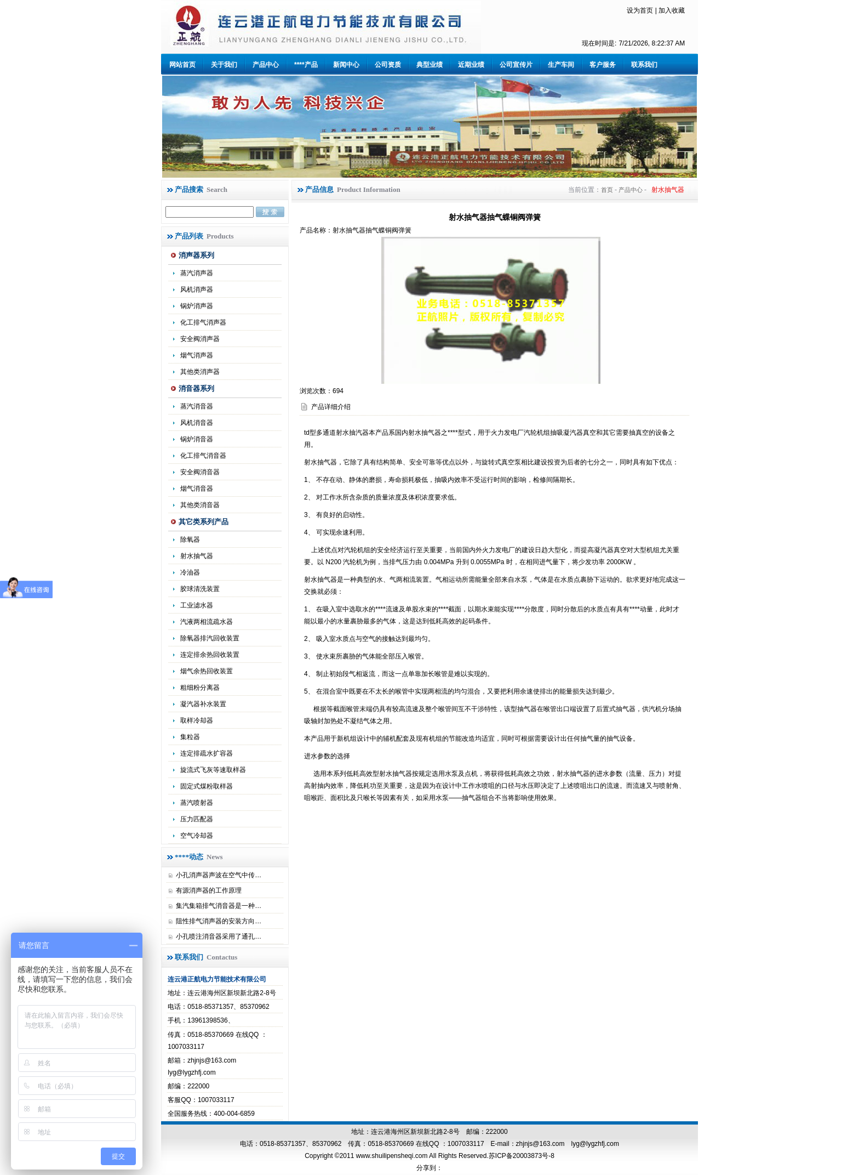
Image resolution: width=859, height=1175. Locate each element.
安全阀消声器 (200, 339)
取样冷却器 (196, 720)
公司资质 (388, 65)
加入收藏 (671, 10)
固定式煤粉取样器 (206, 786)
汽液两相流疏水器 (206, 622)
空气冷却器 (196, 835)
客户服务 (602, 65)
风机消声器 (196, 289)
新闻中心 (346, 65)
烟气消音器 (196, 488)
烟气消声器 (196, 355)
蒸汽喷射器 (196, 803)
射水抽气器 (196, 556)
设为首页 (640, 10)
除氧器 (190, 539)
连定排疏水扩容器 (206, 753)
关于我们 (224, 65)
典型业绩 (429, 65)
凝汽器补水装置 (203, 704)
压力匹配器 (196, 819)
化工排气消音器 (203, 455)
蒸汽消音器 (196, 406)
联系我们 (644, 65)
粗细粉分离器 (200, 687)
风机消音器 (196, 423)
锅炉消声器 (196, 306)
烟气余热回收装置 (206, 671)
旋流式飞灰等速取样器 (213, 770)
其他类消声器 (200, 372)
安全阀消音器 (200, 472)
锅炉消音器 (196, 439)
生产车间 (561, 65)
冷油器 (190, 572)
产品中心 (266, 65)
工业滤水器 (196, 605)
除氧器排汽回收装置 (209, 638)
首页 (607, 189)
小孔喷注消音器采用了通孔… (218, 936)
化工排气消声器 (203, 322)
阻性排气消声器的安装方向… (218, 921)
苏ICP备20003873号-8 (521, 1156)
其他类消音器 (200, 505)
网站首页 (182, 65)
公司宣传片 (516, 65)
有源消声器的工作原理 (209, 890)
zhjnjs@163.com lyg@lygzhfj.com (567, 1144)
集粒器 (190, 737)
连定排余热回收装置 (209, 655)
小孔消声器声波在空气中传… (218, 875)
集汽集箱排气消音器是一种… (218, 906)
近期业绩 (471, 65)
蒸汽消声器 (196, 273)
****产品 (306, 65)
